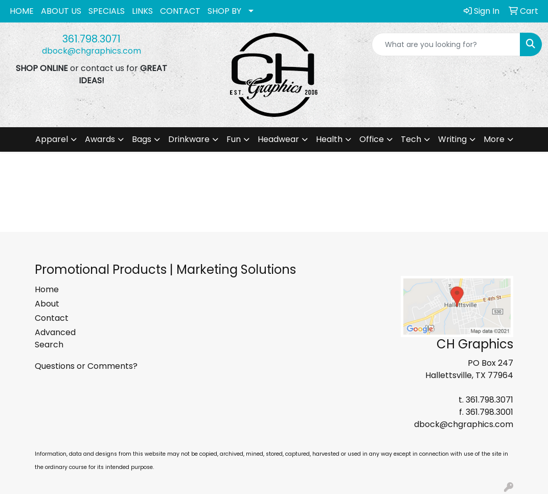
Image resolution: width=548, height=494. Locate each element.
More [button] (494, 139)
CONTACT (180, 11)
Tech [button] (411, 139)
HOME (22, 11)
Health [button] (329, 139)
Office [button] (371, 139)
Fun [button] (233, 139)
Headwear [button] (278, 139)
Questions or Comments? (86, 366)
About (47, 304)
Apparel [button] (51, 139)
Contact (51, 318)
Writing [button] (452, 139)
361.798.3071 (91, 39)
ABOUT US (61, 11)
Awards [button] (100, 139)
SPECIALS (106, 11)
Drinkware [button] (189, 139)
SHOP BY (224, 11)
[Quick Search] (446, 44)
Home (47, 289)
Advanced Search (55, 338)
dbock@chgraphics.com (91, 51)
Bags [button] (141, 139)
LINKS (142, 11)
